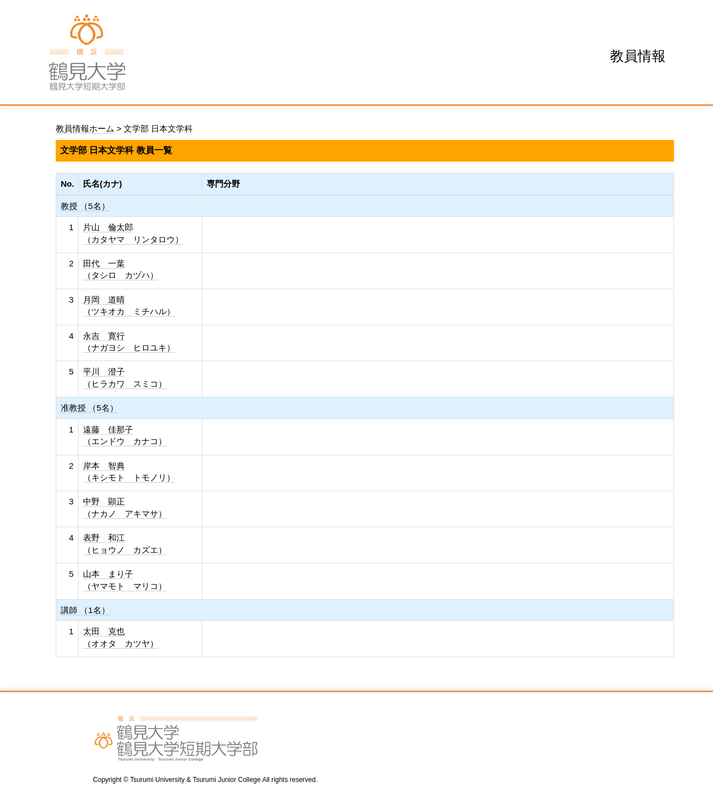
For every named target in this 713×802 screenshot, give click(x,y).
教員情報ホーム (85, 128)
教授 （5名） (85, 206)
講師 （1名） (85, 610)
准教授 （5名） (89, 407)
